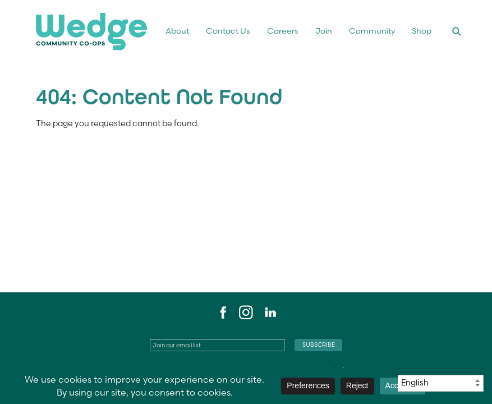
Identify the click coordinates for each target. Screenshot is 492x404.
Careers (282, 31)
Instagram (246, 313)
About (177, 31)
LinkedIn (270, 313)
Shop (421, 31)
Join (323, 31)
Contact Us (228, 31)
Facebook (222, 313)
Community (372, 31)
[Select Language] (441, 383)
